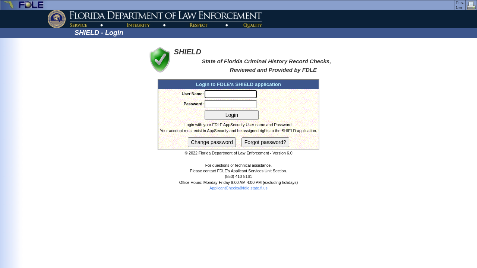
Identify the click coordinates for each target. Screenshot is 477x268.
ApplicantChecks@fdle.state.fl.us (238, 188)
